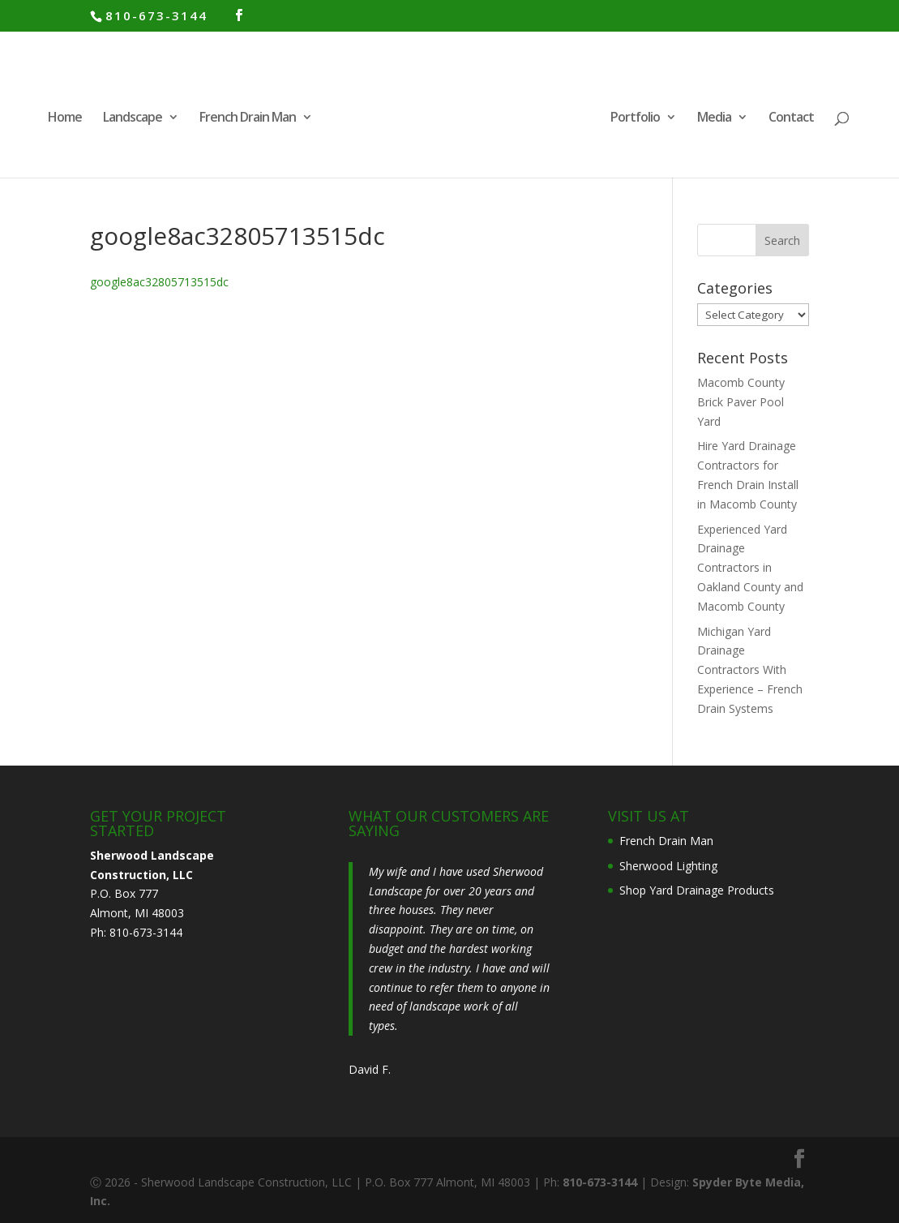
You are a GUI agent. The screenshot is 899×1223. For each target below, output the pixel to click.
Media (714, 118)
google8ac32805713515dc (159, 282)
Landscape (132, 118)
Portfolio (635, 118)
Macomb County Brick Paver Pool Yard (741, 402)
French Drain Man (247, 118)
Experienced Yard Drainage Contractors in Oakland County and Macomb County (750, 567)
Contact (791, 118)
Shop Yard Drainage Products (696, 890)
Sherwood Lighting (668, 865)
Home (65, 118)
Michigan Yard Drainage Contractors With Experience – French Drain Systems (750, 670)
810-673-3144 (156, 15)
